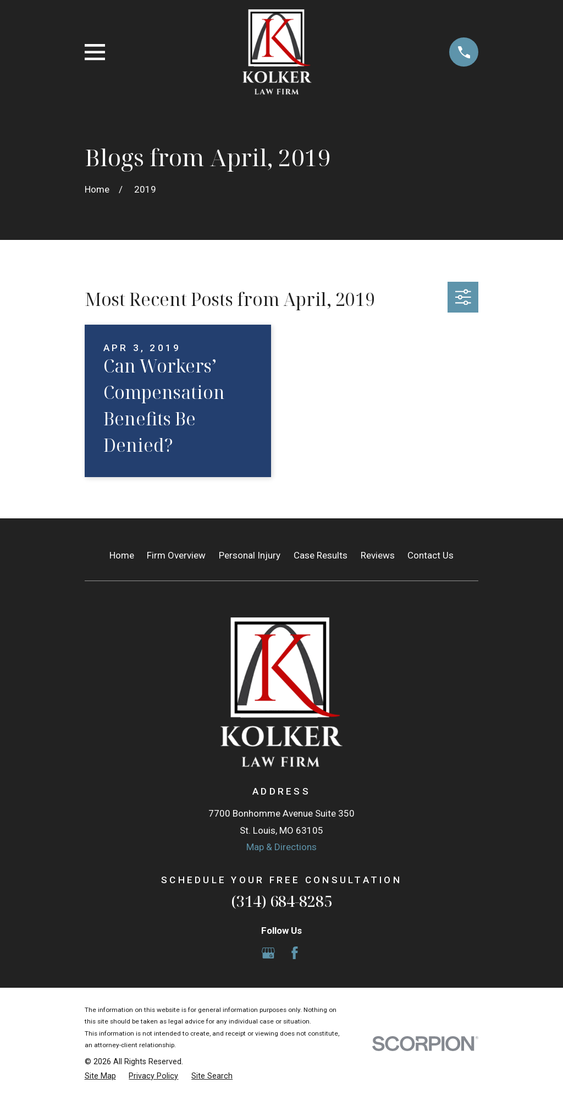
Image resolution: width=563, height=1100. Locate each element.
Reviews (378, 555)
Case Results (320, 555)
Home (121, 555)
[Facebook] (294, 953)
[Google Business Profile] (268, 953)
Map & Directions (281, 846)
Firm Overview (176, 555)
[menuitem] (100, 1076)
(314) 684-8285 (281, 901)
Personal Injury (249, 555)
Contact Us (430, 555)
